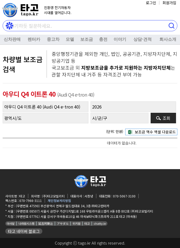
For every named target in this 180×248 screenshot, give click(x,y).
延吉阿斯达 (45, 223)
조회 (166, 118)
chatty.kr (100, 223)
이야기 (120, 39)
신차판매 (12, 39)
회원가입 (169, 2)
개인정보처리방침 (59, 200)
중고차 (53, 39)
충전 (103, 39)
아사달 (11, 223)
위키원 (76, 223)
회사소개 (167, 39)
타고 (87, 223)
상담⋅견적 (142, 39)
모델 (70, 39)
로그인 (151, 2)
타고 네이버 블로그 (24, 231)
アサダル (63, 223)
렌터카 (34, 39)
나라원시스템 (26, 223)
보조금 (86, 39)
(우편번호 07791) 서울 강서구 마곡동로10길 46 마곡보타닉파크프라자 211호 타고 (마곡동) (76, 216)
